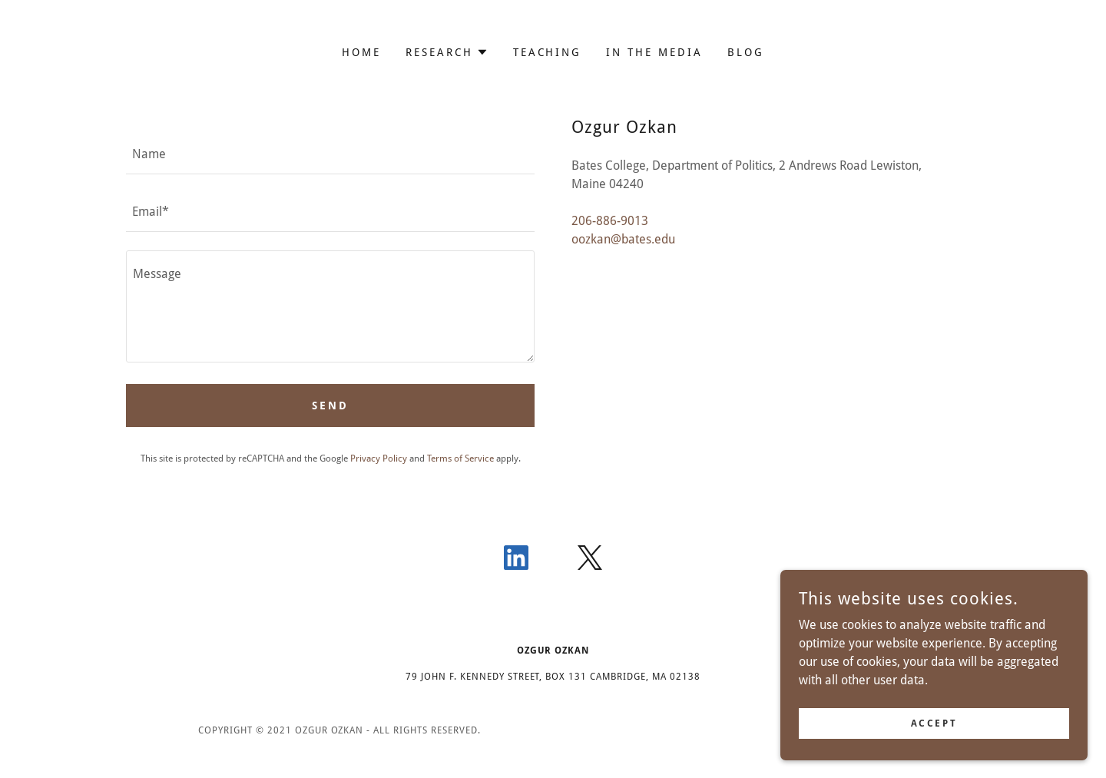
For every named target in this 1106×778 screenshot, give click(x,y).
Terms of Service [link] (460, 458)
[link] (516, 560)
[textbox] (330, 154)
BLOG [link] (745, 52)
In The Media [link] (654, 52)
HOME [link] (361, 52)
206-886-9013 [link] (609, 221)
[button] (447, 52)
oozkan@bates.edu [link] (623, 239)
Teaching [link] (547, 52)
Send (330, 405)
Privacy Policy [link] (378, 458)
